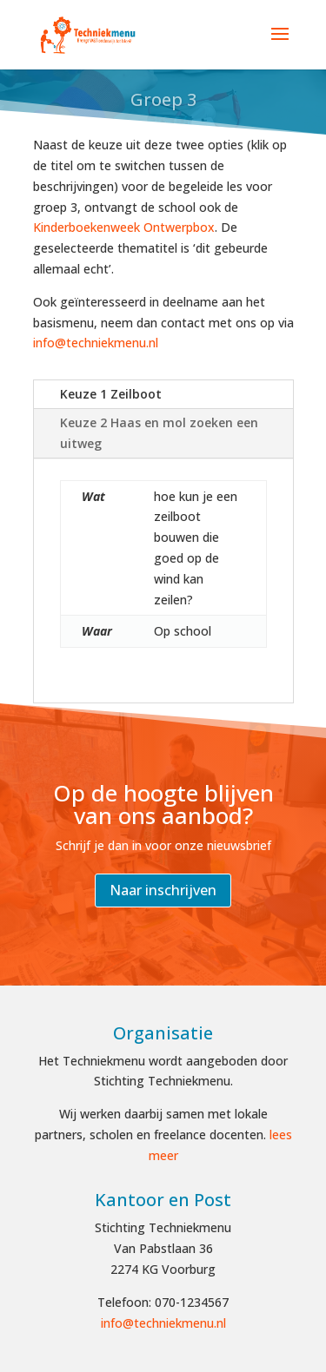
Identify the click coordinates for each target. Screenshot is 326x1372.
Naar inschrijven (163, 890)
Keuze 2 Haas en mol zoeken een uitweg (159, 433)
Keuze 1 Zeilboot (111, 394)
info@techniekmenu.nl (95, 342)
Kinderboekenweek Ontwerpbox (124, 227)
